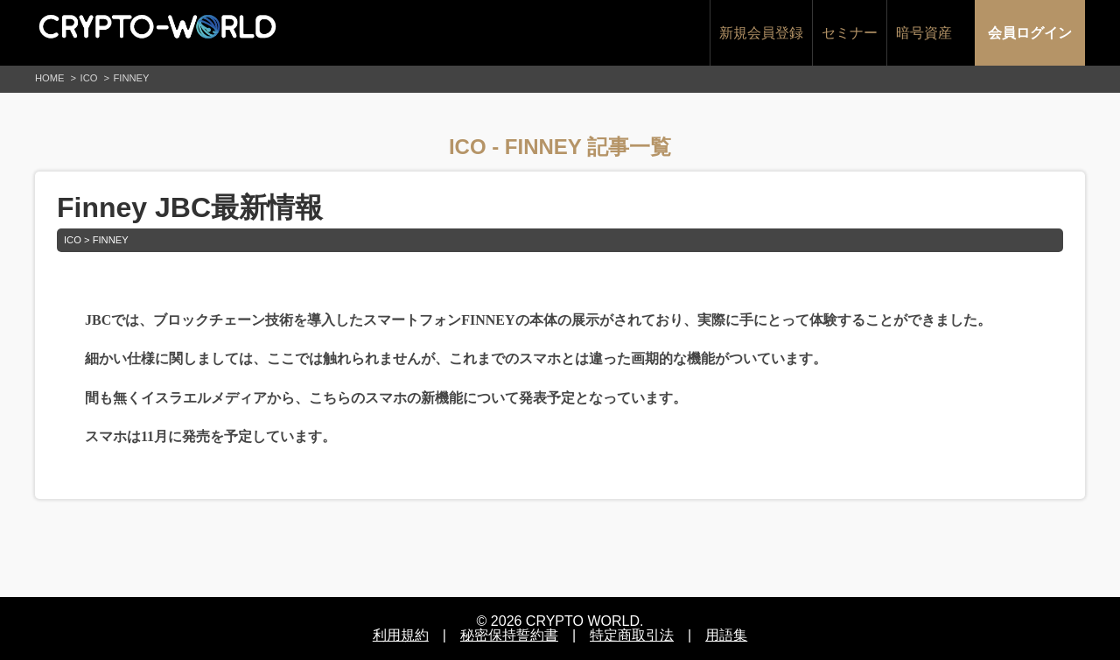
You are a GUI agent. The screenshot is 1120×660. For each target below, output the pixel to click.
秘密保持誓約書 (509, 635)
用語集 (726, 635)
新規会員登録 (761, 32)
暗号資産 (924, 32)
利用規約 (401, 635)
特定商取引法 (632, 635)
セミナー (850, 32)
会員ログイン (1030, 32)
